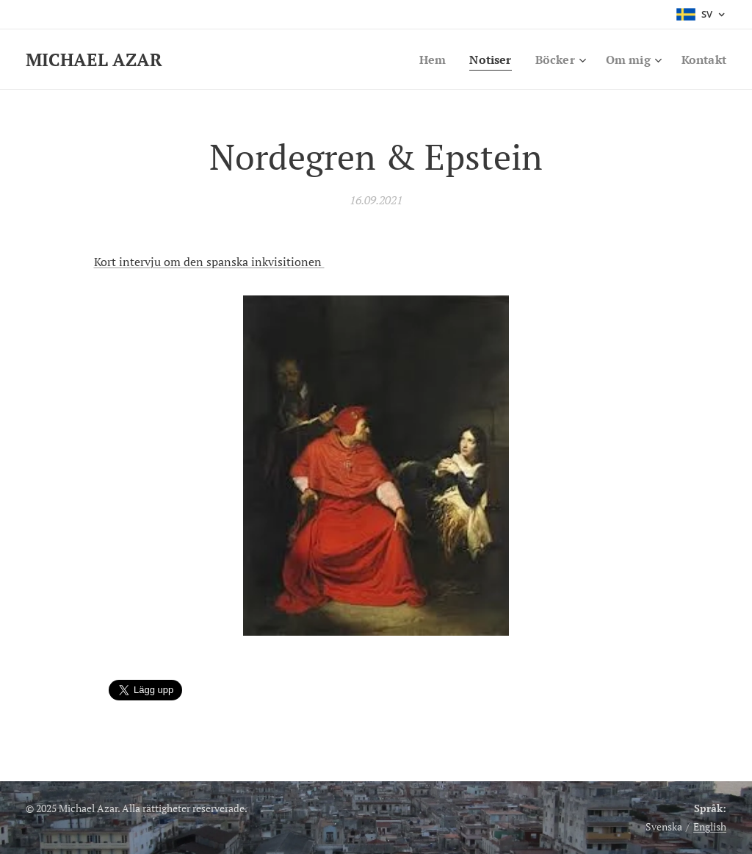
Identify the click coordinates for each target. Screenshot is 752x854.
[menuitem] (424, 59)
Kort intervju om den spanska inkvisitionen (209, 262)
